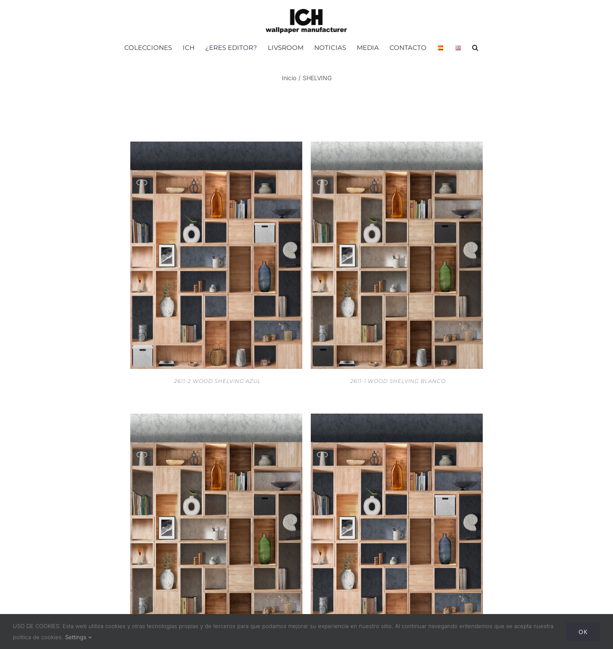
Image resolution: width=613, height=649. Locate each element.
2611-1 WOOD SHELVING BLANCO (398, 381)
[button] (475, 47)
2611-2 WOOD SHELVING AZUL (217, 381)
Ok (583, 632)
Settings (78, 637)
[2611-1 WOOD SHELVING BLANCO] (397, 147)
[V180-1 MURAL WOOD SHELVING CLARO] (216, 419)
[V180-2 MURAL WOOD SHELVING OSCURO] (397, 419)
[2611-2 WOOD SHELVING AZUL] (216, 147)
